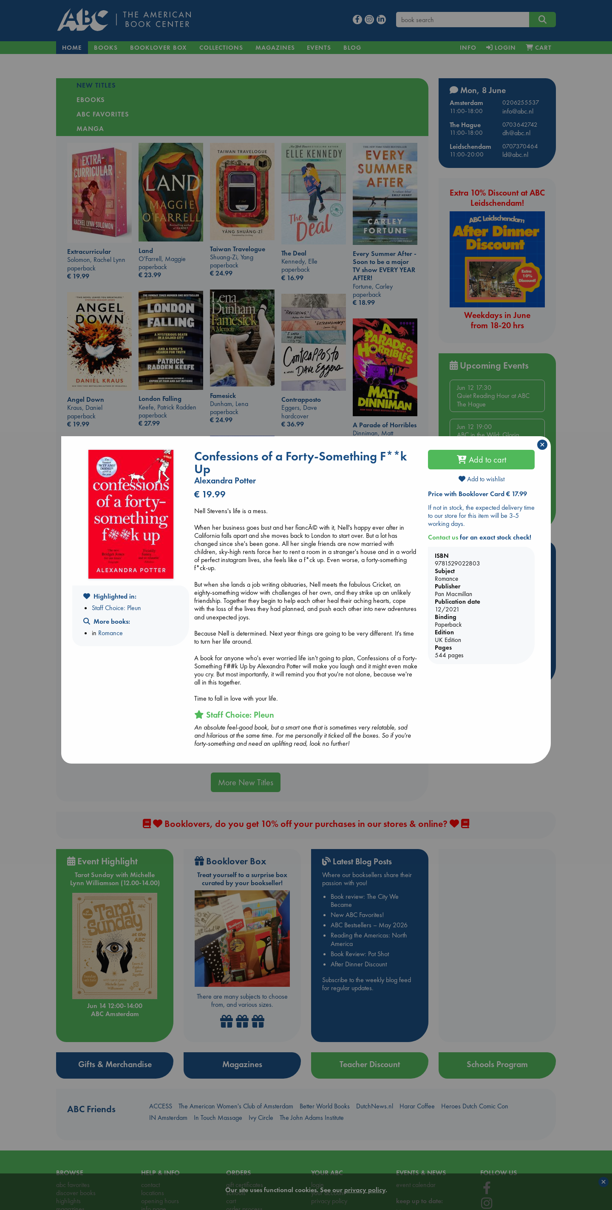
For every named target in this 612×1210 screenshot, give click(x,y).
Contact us (443, 537)
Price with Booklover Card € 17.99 (477, 493)
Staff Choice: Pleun (116, 607)
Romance (110, 632)
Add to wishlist (481, 479)
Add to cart (481, 459)
